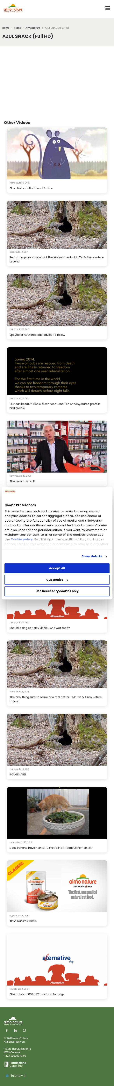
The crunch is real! (22, 481)
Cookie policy (22, 539)
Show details (92, 556)
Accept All (57, 568)
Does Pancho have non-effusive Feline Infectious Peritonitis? (51, 848)
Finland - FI (16, 1075)
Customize (57, 580)
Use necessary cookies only (57, 591)
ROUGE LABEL (18, 774)
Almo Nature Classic (23, 921)
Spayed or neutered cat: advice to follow (37, 335)
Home (5, 28)
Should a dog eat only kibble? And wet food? (40, 628)
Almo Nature (32, 28)
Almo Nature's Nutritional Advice (31, 188)
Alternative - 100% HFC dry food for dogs (37, 994)
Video (17, 28)
